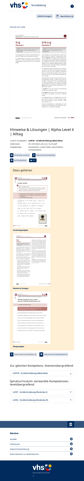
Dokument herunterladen (45, 155)
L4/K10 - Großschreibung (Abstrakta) (42, 373)
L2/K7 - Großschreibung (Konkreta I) (42, 392)
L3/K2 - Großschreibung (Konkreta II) (42, 400)
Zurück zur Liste (17, 27)
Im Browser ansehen (21, 155)
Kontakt (41, 439)
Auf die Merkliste (20, 160)
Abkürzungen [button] (45, 16)
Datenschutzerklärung (41, 449)
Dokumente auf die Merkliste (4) (55, 354)
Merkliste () (66, 16)
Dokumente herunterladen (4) (25, 354)
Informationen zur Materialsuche (41, 454)
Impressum (41, 444)
